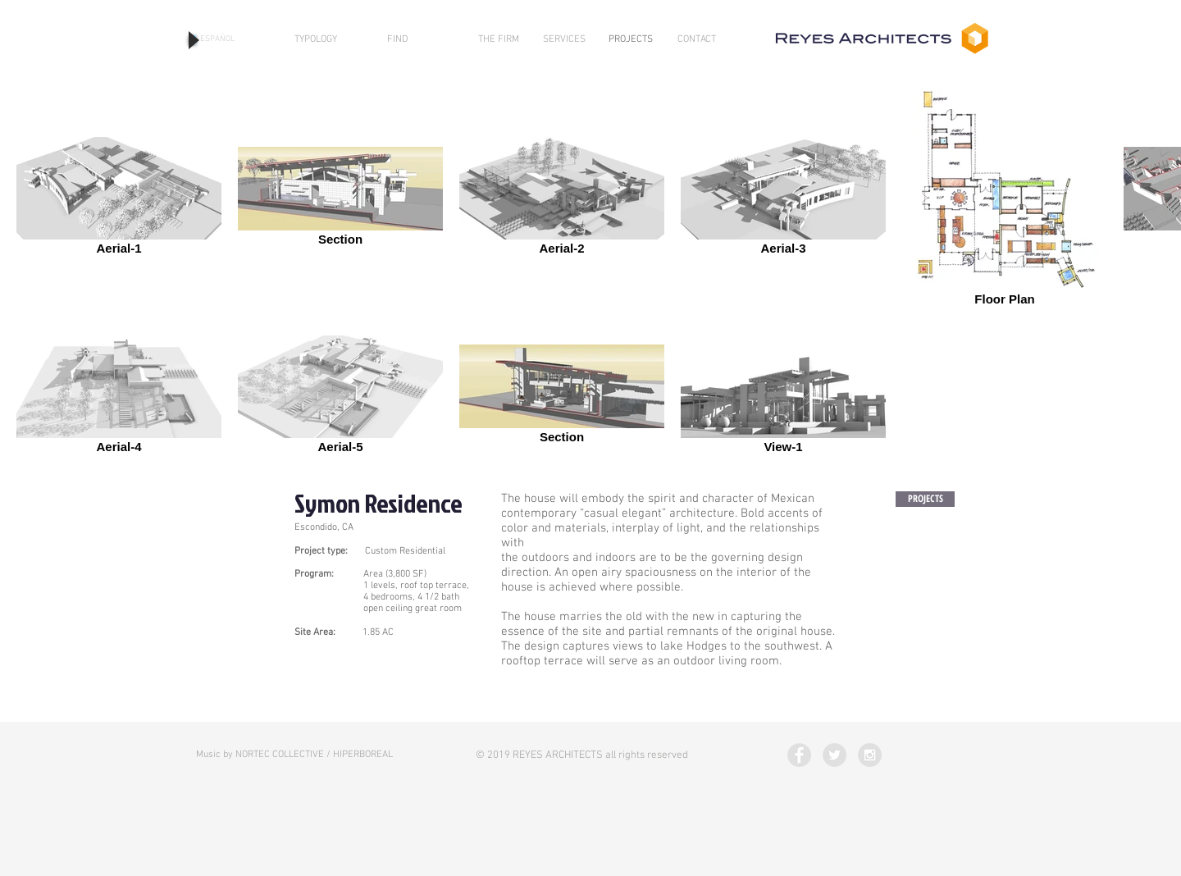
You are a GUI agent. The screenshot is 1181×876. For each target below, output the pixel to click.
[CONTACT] (697, 40)
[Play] (192, 39)
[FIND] (397, 40)
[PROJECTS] (631, 40)
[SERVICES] (564, 40)
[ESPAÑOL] (217, 39)
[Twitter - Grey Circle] (834, 755)
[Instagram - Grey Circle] (870, 755)
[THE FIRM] (498, 40)
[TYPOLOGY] (316, 40)
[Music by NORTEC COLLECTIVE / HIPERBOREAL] (294, 755)
